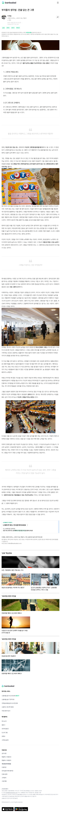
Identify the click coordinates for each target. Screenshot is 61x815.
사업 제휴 (4, 781)
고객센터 (4, 777)
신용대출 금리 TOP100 (8, 699)
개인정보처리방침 (6, 764)
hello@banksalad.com (11, 792)
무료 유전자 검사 (6, 711)
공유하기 (57, 17)
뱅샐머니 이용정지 (6, 760)
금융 (3, 28)
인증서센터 (4, 774)
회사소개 (4, 721)
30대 (7, 28)
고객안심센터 (5, 740)
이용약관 (4, 767)
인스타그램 (4, 732)
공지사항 (4, 753)
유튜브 (3, 736)
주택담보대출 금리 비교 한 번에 (10, 703)
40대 (12, 28)
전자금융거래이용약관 (7, 771)
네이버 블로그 (5, 728)
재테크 (18, 28)
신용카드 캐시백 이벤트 (8, 707)
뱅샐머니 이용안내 (6, 757)
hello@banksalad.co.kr (15, 543)
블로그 (3, 725)
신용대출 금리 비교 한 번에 (8, 696)
